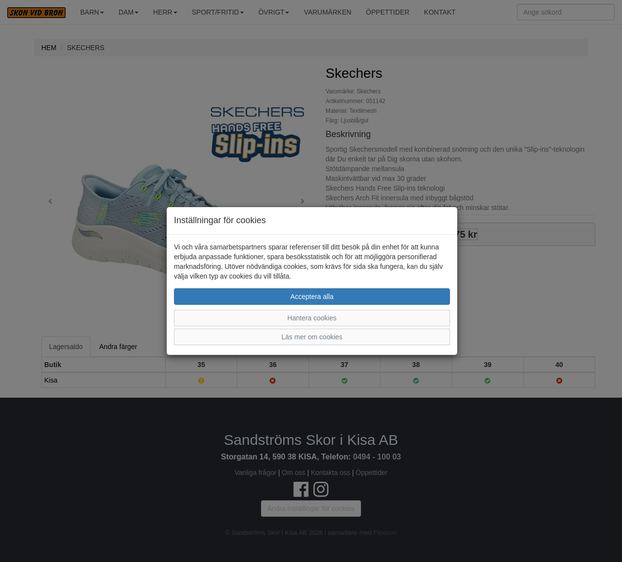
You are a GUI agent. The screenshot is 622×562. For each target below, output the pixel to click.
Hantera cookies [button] (311, 318)
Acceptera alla (312, 296)
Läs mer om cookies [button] (311, 337)
